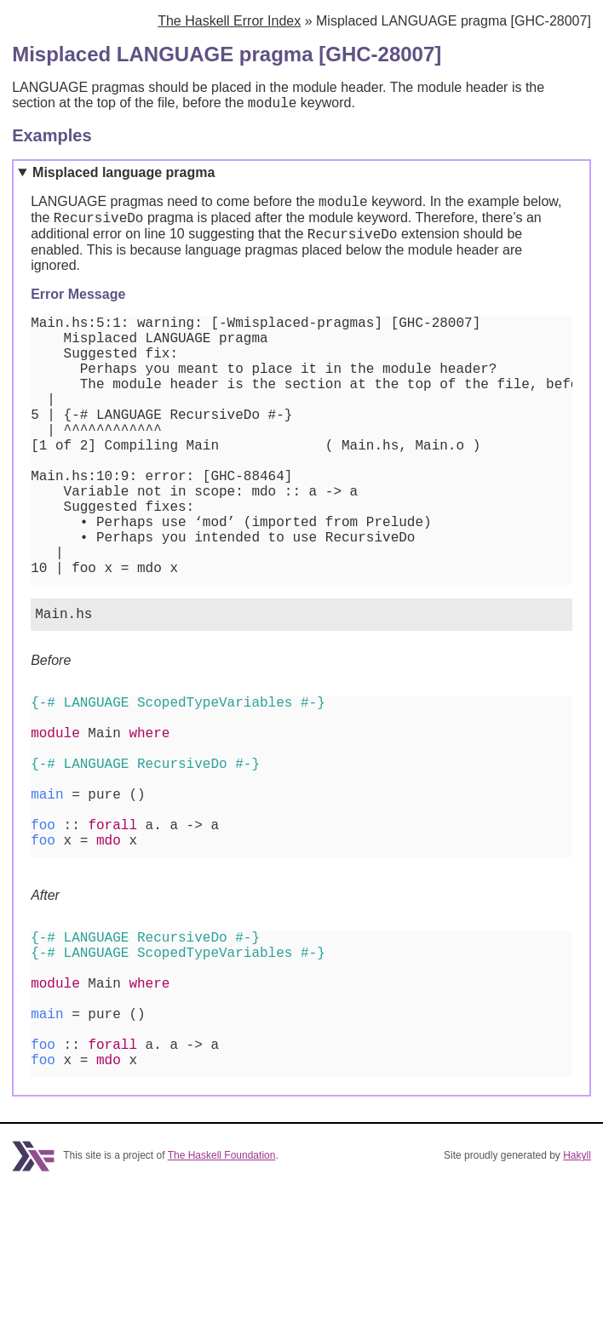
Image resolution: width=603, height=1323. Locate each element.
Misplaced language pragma (123, 175)
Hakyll (577, 1291)
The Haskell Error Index (229, 21)
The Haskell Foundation (222, 1291)
